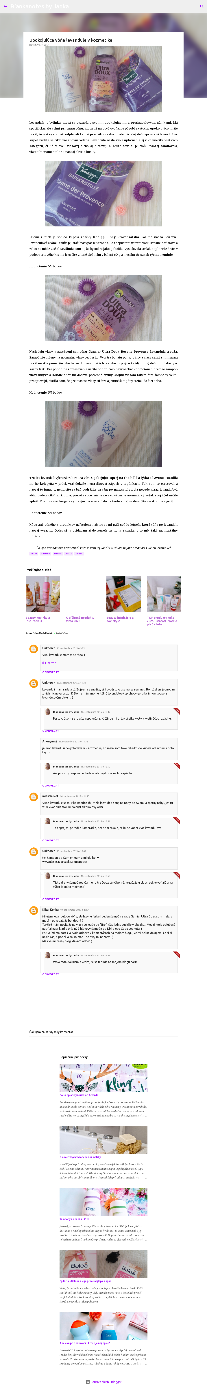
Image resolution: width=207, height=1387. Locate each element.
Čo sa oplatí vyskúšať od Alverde (79, 1095)
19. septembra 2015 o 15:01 (74, 910)
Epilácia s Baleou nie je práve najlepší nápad (86, 1281)
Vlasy (79, 553)
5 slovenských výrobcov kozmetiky (80, 1157)
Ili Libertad (49, 663)
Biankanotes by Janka (39, 6)
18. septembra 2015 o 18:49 (95, 712)
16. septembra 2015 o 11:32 (73, 741)
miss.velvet (50, 796)
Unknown (48, 648)
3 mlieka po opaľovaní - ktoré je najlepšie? (85, 1343)
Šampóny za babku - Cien (74, 1219)
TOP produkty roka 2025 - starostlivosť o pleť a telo (162, 621)
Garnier (45, 553)
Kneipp (58, 553)
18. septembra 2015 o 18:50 (95, 766)
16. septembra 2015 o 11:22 (71, 683)
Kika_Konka (50, 909)
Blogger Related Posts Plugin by (47, 633)
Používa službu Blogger (103, 1382)
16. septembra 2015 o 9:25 (71, 648)
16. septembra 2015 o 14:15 (74, 796)
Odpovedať (50, 672)
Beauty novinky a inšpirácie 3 (38, 619)
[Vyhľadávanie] (202, 6)
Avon (34, 553)
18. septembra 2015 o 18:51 (95, 821)
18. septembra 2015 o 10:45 (71, 851)
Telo (69, 553)
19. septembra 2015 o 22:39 (95, 955)
